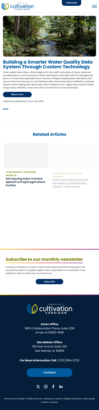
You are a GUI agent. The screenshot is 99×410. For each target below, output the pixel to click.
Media (21, 398)
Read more (17, 94)
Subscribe (71, 3)
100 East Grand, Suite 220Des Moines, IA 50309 (49, 346)
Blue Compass (51, 402)
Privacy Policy (10, 398)
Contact (49, 372)
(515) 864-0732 (69, 360)
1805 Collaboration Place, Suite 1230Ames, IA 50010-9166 (49, 328)
